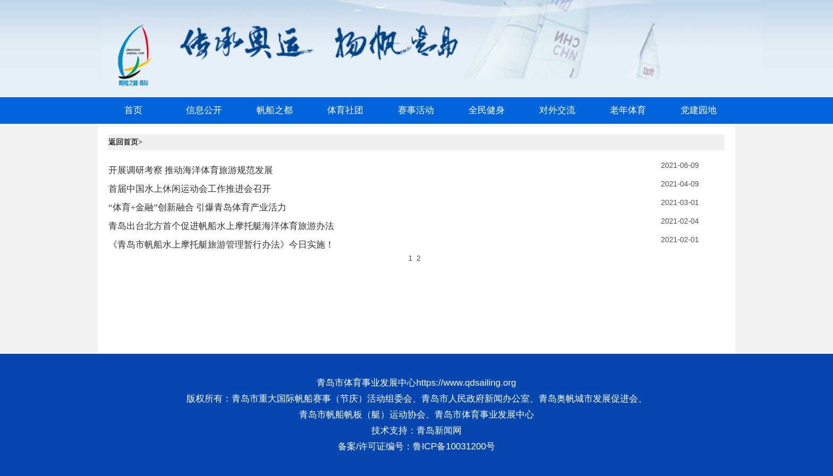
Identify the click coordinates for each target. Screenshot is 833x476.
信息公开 (204, 110)
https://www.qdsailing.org (466, 383)
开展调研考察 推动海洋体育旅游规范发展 (190, 170)
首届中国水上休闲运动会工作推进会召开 (189, 189)
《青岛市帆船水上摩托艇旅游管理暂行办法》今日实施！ (221, 245)
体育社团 (345, 110)
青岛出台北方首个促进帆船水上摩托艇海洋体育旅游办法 (221, 226)
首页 (133, 110)
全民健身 (487, 110)
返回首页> (125, 142)
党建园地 (699, 110)
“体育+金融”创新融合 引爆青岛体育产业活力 (197, 207)
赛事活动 (416, 110)
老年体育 (628, 110)
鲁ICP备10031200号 (454, 446)
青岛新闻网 (439, 431)
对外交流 (557, 110)
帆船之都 (275, 110)
